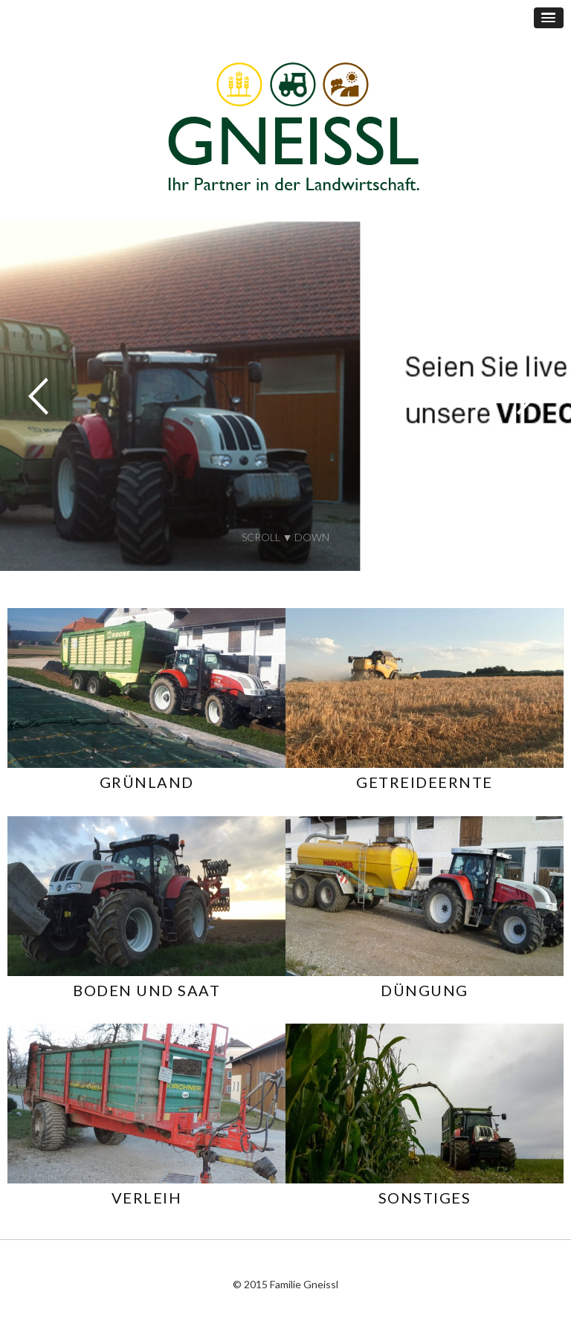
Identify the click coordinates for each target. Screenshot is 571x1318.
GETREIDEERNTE (424, 782)
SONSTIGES (424, 1197)
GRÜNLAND (147, 782)
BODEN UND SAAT (146, 990)
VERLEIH (147, 1197)
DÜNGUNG (424, 990)
